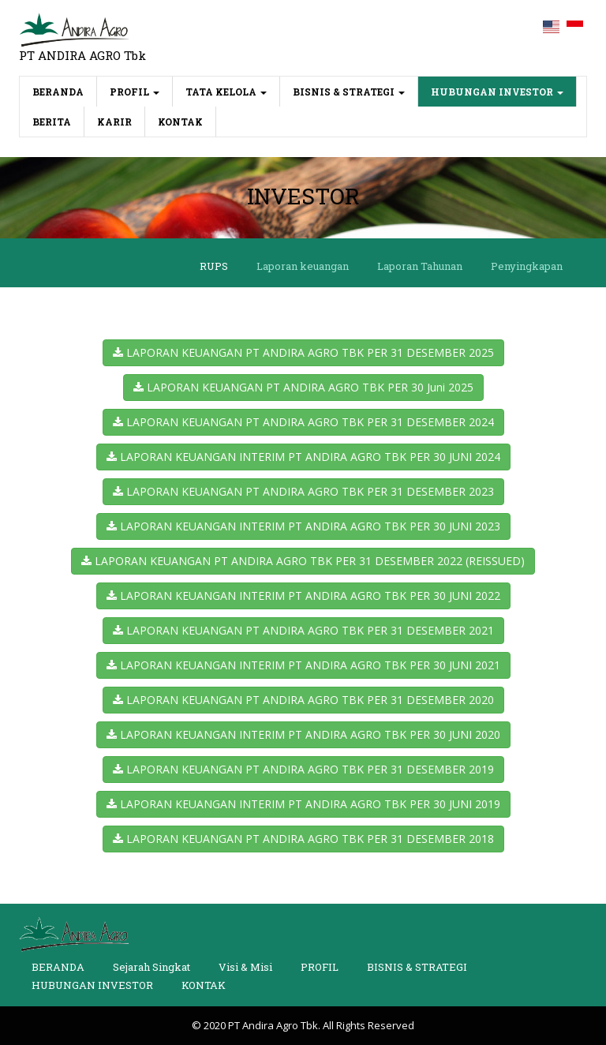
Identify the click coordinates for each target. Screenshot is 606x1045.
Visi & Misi (245, 967)
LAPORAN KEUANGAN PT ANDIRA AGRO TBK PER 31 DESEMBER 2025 (303, 352)
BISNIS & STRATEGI (349, 91)
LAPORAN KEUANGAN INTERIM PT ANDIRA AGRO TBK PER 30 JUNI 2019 (303, 803)
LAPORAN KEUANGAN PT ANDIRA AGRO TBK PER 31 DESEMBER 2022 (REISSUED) (303, 560)
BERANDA (64, 90)
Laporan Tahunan (419, 266)
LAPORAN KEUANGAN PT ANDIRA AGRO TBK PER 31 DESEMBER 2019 (303, 769)
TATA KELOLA (226, 91)
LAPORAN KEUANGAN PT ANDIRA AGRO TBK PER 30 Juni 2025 (303, 387)
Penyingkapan (527, 266)
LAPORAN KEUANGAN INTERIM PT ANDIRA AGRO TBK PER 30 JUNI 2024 (303, 456)
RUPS (214, 266)
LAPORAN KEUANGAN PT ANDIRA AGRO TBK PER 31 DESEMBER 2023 (303, 491)
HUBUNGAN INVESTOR (497, 91)
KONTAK (180, 121)
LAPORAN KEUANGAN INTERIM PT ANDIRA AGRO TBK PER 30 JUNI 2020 (303, 734)
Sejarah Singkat (151, 967)
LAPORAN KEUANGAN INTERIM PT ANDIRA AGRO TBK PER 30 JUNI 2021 (303, 664)
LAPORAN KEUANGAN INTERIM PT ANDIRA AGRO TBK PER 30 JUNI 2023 (303, 526)
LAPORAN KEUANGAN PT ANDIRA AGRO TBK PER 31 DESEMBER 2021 (303, 630)
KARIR (114, 121)
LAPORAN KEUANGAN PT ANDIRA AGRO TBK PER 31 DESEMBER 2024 (303, 421)
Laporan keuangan (302, 266)
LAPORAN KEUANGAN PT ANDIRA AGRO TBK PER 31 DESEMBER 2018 (303, 838)
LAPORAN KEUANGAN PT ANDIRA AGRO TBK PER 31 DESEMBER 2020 (303, 699)
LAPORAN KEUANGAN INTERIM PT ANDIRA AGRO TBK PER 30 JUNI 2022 (303, 595)
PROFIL (134, 91)
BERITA (51, 121)
